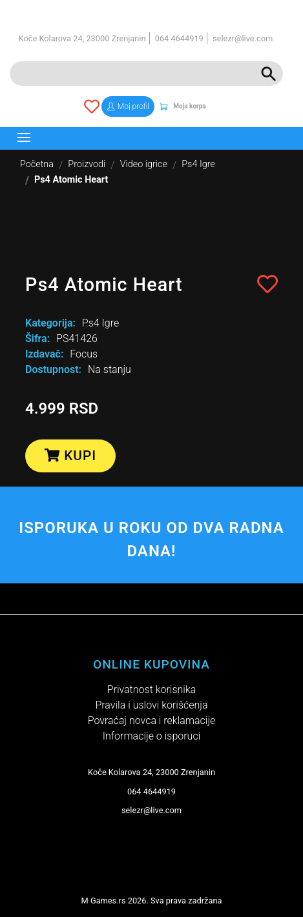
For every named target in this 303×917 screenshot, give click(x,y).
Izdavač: (44, 354)
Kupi (70, 455)
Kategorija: (50, 323)
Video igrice (143, 164)
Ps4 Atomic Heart (71, 179)
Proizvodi (86, 164)
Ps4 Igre (198, 164)
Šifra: (37, 338)
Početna (37, 164)
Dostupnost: (53, 369)
